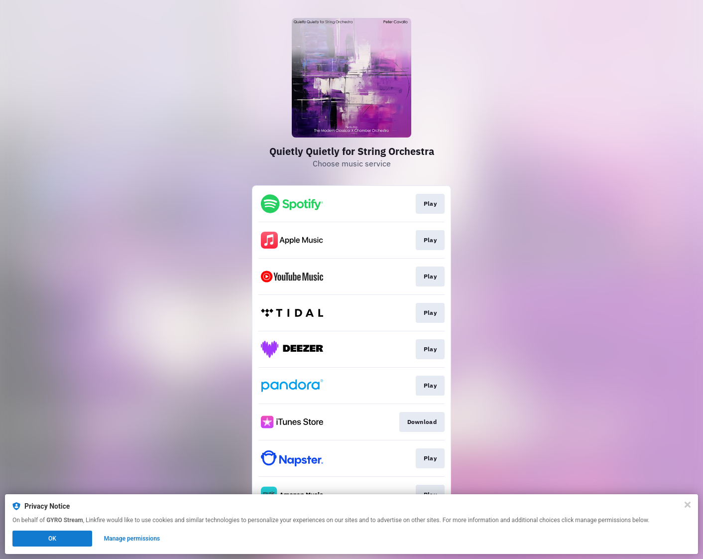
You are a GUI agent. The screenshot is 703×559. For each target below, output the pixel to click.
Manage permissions (132, 538)
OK (52, 538)
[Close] (688, 505)
